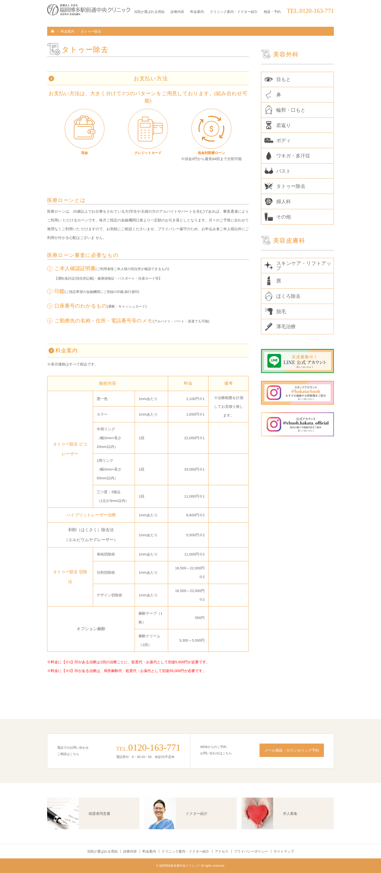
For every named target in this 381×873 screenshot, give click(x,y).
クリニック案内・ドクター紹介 (234, 12)
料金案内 (197, 12)
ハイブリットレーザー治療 (91, 515)
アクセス (221, 851)
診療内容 (177, 12)
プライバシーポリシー (251, 851)
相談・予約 (272, 12)
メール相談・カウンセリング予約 (291, 750)
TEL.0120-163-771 (310, 11)
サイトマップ (284, 851)
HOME (52, 31)
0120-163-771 (154, 747)
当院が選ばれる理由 (149, 12)
